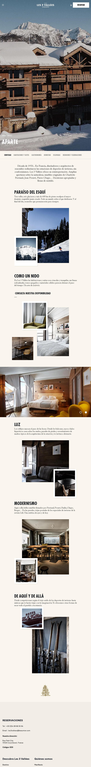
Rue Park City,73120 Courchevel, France (13, 742)
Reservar (81, 5)
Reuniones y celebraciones (72, 155)
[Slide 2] (86, 412)
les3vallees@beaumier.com (19, 731)
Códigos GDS (8, 747)
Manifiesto (38, 765)
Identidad (7, 155)
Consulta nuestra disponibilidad (33, 293)
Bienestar (47, 155)
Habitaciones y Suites (21, 155)
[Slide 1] (80, 412)
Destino (6, 765)
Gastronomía (36, 155)
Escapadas (56, 155)
